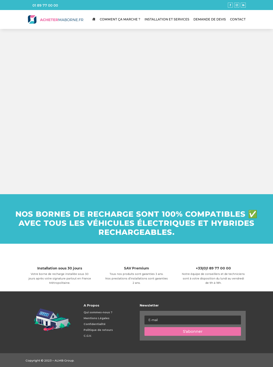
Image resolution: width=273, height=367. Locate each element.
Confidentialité (95, 324)
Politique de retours (98, 330)
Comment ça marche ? (120, 19)
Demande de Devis (209, 19)
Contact (238, 19)
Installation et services (166, 19)
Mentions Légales (96, 318)
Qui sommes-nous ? (98, 312)
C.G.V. (88, 336)
